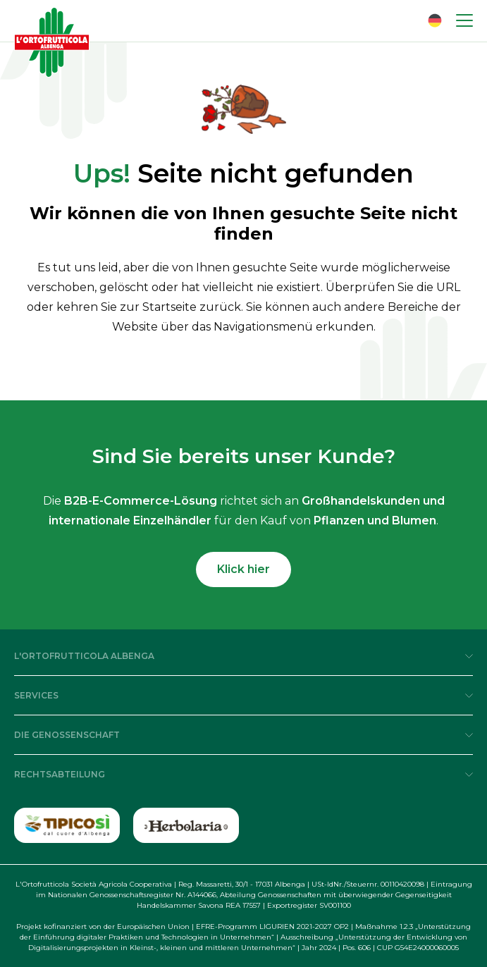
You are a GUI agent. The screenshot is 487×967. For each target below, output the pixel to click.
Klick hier (243, 569)
